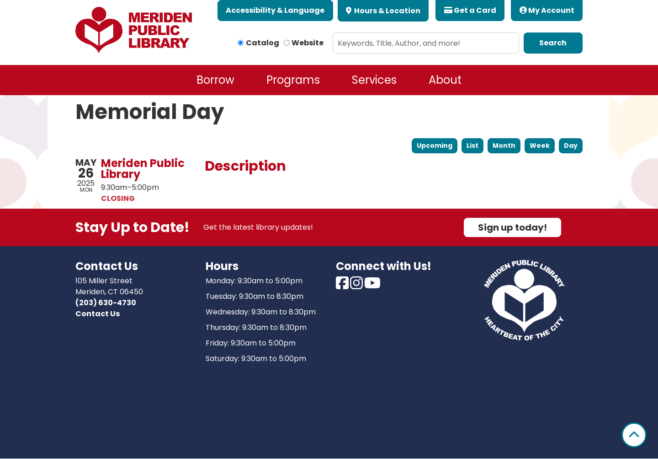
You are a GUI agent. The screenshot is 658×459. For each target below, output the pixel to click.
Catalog (262, 43)
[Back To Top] (634, 435)
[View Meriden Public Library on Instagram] (357, 286)
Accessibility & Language (275, 10)
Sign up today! (512, 227)
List (472, 145)
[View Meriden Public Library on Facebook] (343, 286)
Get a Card (470, 10)
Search (553, 43)
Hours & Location (386, 10)
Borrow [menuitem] (215, 79)
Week (540, 145)
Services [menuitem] (374, 79)
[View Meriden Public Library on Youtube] (372, 286)
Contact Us (97, 313)
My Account (547, 10)
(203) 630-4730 (105, 302)
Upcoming (434, 145)
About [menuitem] (445, 79)
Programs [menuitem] (293, 79)
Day (571, 145)
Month (504, 145)
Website (308, 43)
